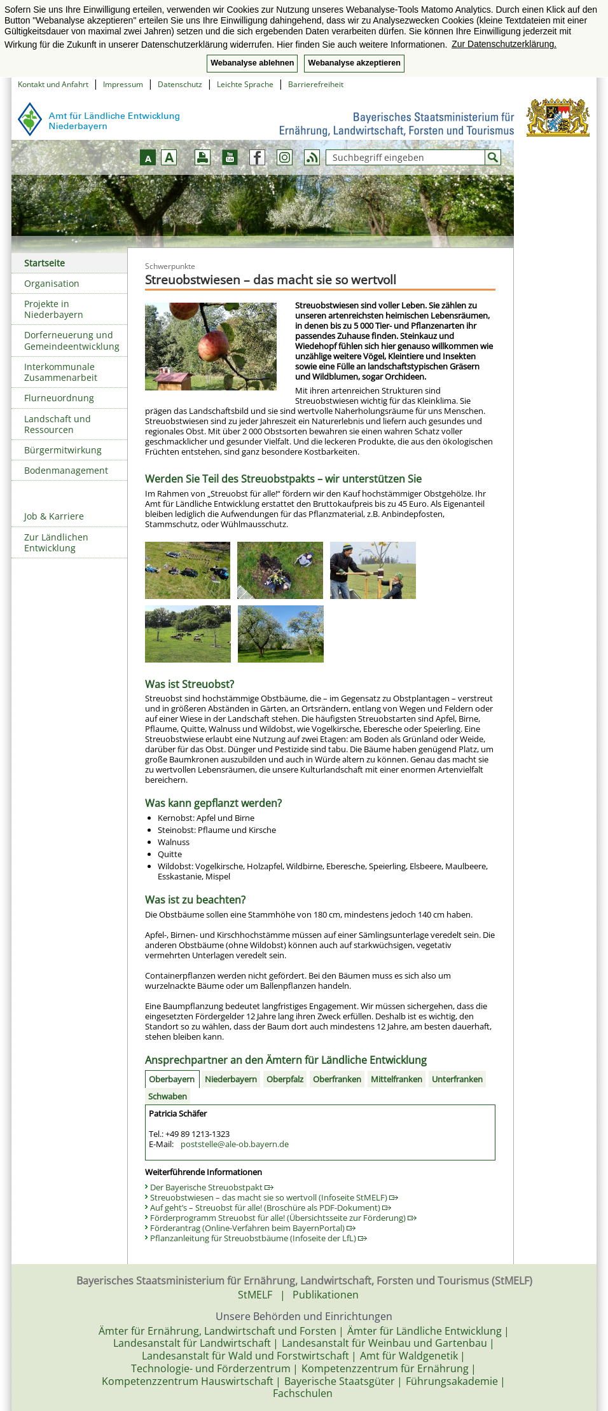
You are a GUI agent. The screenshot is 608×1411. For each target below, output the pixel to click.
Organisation (51, 283)
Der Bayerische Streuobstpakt (211, 1187)
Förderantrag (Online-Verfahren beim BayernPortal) (253, 1228)
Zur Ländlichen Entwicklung (56, 542)
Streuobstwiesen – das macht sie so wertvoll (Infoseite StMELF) (274, 1197)
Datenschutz (180, 84)
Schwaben (167, 1096)
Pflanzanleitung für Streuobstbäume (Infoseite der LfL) (258, 1238)
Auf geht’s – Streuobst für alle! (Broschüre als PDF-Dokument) (270, 1207)
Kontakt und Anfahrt (53, 84)
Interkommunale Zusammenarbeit (60, 372)
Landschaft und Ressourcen (57, 424)
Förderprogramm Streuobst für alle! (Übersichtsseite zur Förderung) (283, 1217)
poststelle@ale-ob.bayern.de (235, 1144)
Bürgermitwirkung (63, 450)
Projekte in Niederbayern (53, 309)
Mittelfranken (396, 1079)
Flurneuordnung (59, 398)
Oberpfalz (284, 1079)
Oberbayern (172, 1079)
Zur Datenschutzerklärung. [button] (504, 44)
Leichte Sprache (245, 84)
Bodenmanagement (66, 470)
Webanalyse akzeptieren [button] (354, 63)
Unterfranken (457, 1079)
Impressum (123, 84)
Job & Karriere (54, 516)
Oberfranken (337, 1079)
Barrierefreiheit (315, 84)
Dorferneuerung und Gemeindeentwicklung (72, 340)
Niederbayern (231, 1079)
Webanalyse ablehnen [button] (252, 63)
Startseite (44, 263)
